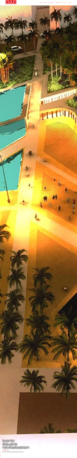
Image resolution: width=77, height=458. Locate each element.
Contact (64, 2)
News (45, 2)
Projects (51, 2)
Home (41, 2)
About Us (58, 2)
